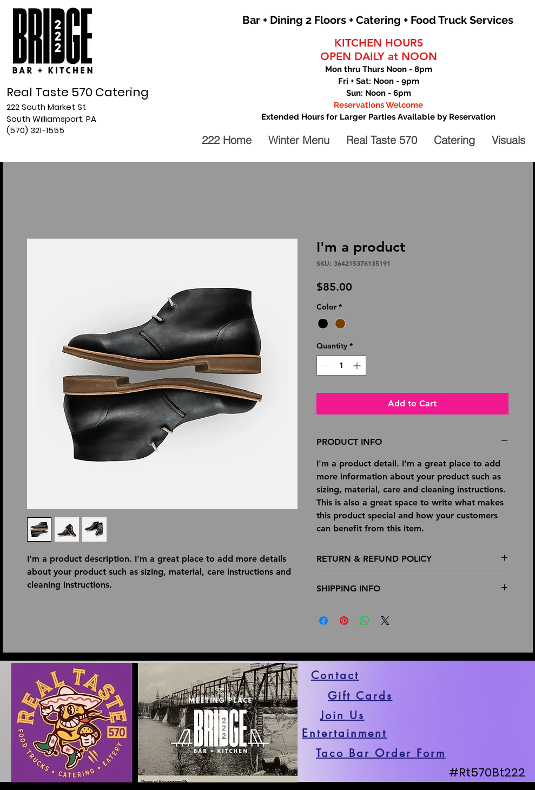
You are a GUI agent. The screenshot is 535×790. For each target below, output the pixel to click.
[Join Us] (342, 715)
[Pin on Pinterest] (344, 620)
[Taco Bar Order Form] (381, 753)
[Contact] (335, 675)
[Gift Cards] (360, 695)
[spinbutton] (341, 365)
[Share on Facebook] (323, 620)
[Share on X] (385, 620)
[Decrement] (325, 365)
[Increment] (358, 365)
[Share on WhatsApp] (364, 620)
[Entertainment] (345, 733)
